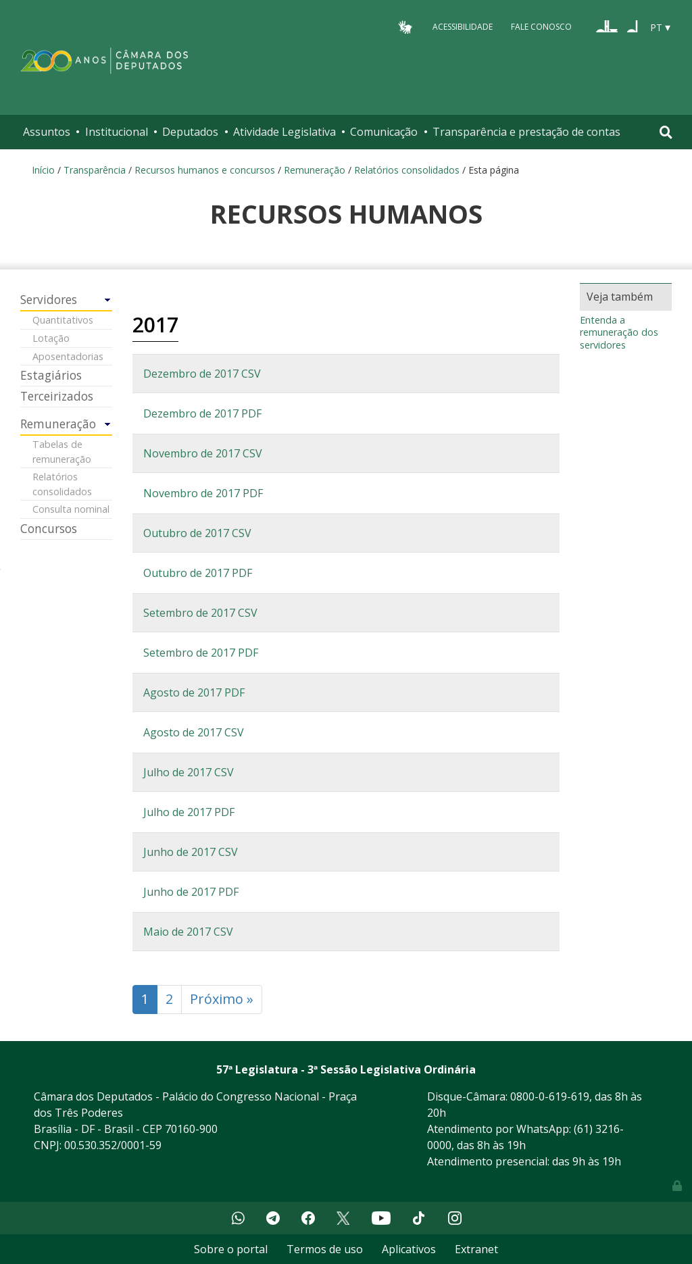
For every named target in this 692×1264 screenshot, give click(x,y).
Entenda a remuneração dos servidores (619, 332)
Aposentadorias (67, 356)
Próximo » (221, 999)
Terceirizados (56, 396)
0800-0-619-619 (549, 1096)
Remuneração (314, 169)
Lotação (51, 338)
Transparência (95, 169)
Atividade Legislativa (284, 131)
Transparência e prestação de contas (526, 131)
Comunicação (384, 131)
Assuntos (46, 131)
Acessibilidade (462, 26)
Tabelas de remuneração (61, 451)
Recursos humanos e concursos (204, 169)
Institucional (116, 131)
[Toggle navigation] (666, 132)
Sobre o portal (231, 1249)
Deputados (190, 131)
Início (43, 169)
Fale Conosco (541, 26)
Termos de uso (325, 1249)
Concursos (48, 528)
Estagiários (51, 375)
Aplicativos (409, 1249)
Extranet (476, 1249)
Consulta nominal (70, 509)
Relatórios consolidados (407, 169)
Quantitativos (62, 319)
